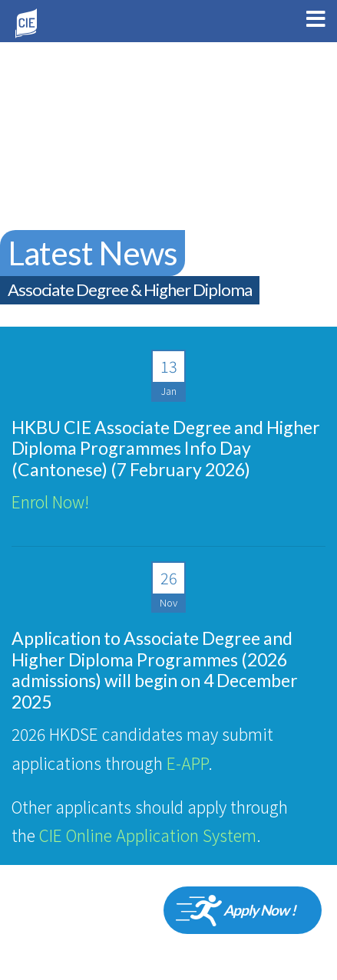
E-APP (187, 762)
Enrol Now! (50, 501)
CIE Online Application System (147, 835)
